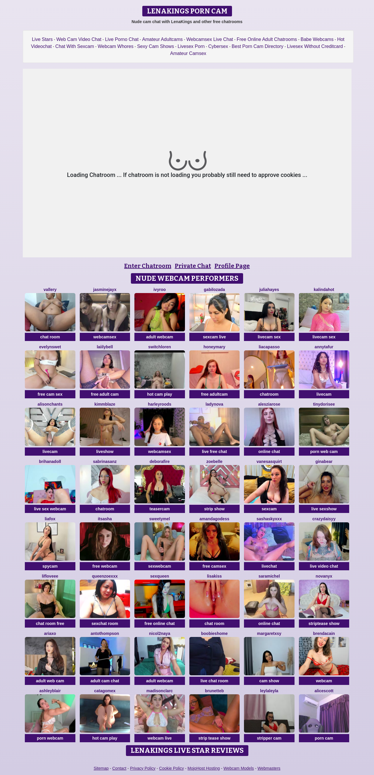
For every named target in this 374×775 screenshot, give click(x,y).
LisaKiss (214, 576)
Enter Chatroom (147, 265)
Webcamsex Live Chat (209, 39)
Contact (119, 768)
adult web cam (50, 680)
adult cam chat (105, 680)
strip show (214, 509)
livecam (323, 394)
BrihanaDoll (50, 461)
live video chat (324, 566)
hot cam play (159, 394)
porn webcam (50, 738)
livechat (269, 566)
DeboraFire (159, 461)
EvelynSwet (50, 347)
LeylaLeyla (269, 690)
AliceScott (323, 690)
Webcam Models (239, 768)
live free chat (214, 451)
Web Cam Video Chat (78, 39)
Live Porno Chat (121, 39)
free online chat (160, 623)
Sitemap (101, 768)
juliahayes (269, 289)
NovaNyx (324, 576)
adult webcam (159, 337)
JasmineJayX (104, 289)
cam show (269, 680)
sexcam (269, 509)
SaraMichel (269, 576)
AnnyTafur (324, 347)
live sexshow (324, 509)
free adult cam (105, 394)
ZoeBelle (214, 461)
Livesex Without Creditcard (315, 46)
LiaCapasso (269, 347)
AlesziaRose (269, 404)
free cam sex (50, 394)
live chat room (214, 680)
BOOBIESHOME (214, 633)
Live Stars (42, 39)
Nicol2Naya (159, 633)
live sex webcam (50, 509)
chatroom (269, 394)
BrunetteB (214, 690)
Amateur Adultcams (162, 39)
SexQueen (159, 576)
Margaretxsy (269, 633)
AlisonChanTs (50, 404)
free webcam (104, 566)
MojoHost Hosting (204, 768)
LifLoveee (50, 576)
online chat (269, 451)
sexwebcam (159, 566)
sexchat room (104, 623)
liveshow (104, 451)
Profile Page (232, 265)
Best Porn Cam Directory (257, 46)
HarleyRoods (159, 404)
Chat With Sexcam (74, 46)
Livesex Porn (191, 46)
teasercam (160, 509)
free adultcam (214, 394)
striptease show (324, 623)
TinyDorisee (324, 404)
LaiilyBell (105, 347)
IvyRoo (159, 289)
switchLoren (159, 347)
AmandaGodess (214, 518)
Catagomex (104, 690)
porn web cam (324, 451)
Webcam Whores (115, 46)
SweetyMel (159, 518)
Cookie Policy (171, 768)
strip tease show (214, 738)
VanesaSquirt (269, 461)
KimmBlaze (104, 404)
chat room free (50, 623)
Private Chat (193, 265)
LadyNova (214, 404)
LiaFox (50, 518)
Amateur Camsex (188, 53)
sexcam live (214, 337)
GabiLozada (214, 289)
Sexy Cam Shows (155, 46)
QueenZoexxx (105, 576)
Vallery (50, 289)
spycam (50, 566)
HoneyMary (214, 347)
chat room (50, 337)
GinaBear (324, 461)
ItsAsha (105, 518)
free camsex (214, 566)
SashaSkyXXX (269, 518)
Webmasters (268, 768)
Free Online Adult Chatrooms (267, 39)
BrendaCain (324, 633)
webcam (324, 680)
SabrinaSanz (105, 461)
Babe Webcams (317, 39)
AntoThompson (105, 633)
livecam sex (269, 337)
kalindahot (324, 289)
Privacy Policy (142, 768)
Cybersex (218, 46)
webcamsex (104, 337)
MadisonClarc (159, 690)
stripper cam (269, 738)
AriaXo (50, 633)
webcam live (160, 738)
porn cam (324, 738)
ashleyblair (50, 690)
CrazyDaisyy (323, 518)
